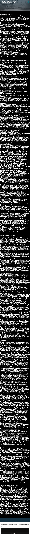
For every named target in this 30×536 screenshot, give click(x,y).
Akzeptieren (15, 528)
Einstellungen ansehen (15, 533)
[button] (28, 522)
